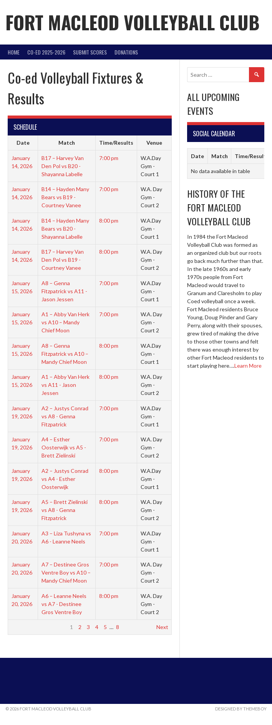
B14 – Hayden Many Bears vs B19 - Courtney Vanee (65, 197)
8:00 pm (108, 220)
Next (162, 627)
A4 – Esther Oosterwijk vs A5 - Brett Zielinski (63, 447)
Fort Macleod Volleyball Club (132, 22)
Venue (154, 142)
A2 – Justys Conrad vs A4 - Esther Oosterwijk (64, 478)
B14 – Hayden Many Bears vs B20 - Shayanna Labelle (65, 228)
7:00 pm (108, 158)
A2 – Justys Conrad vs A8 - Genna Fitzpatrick (64, 416)
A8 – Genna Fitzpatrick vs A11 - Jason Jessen (64, 291)
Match (66, 142)
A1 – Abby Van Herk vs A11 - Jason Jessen (65, 384)
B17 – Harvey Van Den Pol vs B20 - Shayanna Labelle (62, 166)
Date (23, 142)
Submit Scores (90, 52)
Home (14, 52)
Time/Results (116, 142)
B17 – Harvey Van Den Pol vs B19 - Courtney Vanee (62, 259)
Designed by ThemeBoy (241, 708)
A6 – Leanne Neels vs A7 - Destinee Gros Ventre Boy (63, 604)
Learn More (248, 365)
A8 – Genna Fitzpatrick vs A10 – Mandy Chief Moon (64, 353)
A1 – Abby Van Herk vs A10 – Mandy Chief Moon (65, 322)
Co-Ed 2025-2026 (46, 52)
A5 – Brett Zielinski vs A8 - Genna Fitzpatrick (64, 510)
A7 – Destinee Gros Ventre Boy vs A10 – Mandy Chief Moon (66, 572)
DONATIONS (126, 52)
